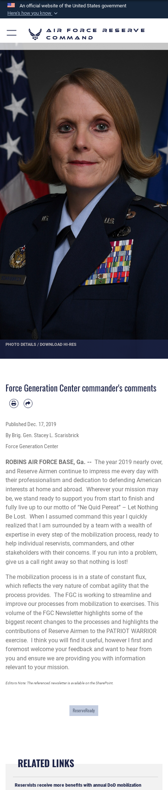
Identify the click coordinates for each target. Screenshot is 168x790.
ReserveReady (84, 710)
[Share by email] (28, 403)
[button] (33, 13)
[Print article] (13, 403)
